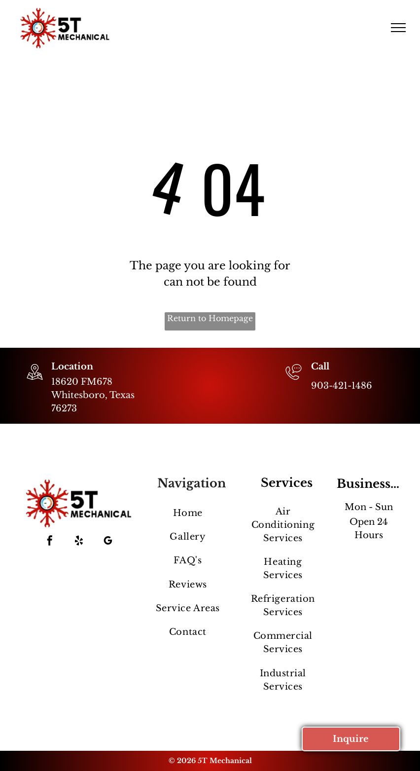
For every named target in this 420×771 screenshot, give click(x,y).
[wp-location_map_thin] (35, 380)
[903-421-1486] (293, 380)
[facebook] (49, 542)
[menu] (398, 27)
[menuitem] (187, 513)
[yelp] (78, 542)
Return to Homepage (210, 318)
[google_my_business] (108, 542)
